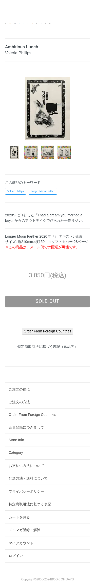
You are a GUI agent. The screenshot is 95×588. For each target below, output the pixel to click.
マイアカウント (21, 543)
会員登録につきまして (26, 427)
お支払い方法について (26, 466)
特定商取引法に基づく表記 (30, 504)
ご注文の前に (19, 389)
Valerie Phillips (15, 191)
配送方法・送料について (28, 478)
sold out (47, 301)
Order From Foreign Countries (32, 415)
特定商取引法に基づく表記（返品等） (47, 347)
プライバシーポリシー (26, 491)
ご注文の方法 (19, 402)
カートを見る (19, 517)
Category (16, 452)
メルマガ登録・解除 (25, 530)
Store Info (16, 440)
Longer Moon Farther (43, 191)
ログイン (16, 556)
